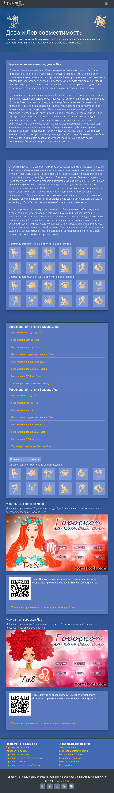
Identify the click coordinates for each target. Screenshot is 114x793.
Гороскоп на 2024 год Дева (26, 376)
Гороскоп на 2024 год (71, 754)
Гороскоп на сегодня (17, 747)
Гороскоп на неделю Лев (25, 410)
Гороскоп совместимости (73, 751)
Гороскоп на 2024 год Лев (25, 439)
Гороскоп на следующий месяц (23, 765)
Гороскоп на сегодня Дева (26, 332)
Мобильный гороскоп (71, 761)
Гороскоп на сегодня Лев (25, 395)
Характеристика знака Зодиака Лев (31, 446)
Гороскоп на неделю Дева (25, 347)
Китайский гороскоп (70, 758)
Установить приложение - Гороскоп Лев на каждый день (43, 723)
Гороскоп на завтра (17, 751)
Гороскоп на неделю (17, 754)
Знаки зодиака (67, 747)
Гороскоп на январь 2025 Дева (28, 361)
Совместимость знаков (25, 459)
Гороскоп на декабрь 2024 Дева (29, 369)
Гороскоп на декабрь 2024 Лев (28, 431)
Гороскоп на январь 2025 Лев (27, 424)
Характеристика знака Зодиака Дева (32, 383)
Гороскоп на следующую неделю (24, 758)
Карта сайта (66, 765)
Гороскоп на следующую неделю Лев (32, 417)
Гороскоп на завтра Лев (24, 402)
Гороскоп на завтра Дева (25, 339)
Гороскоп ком (61, 781)
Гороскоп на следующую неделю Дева (32, 354)
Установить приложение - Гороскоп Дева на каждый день (43, 607)
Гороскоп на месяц (16, 761)
